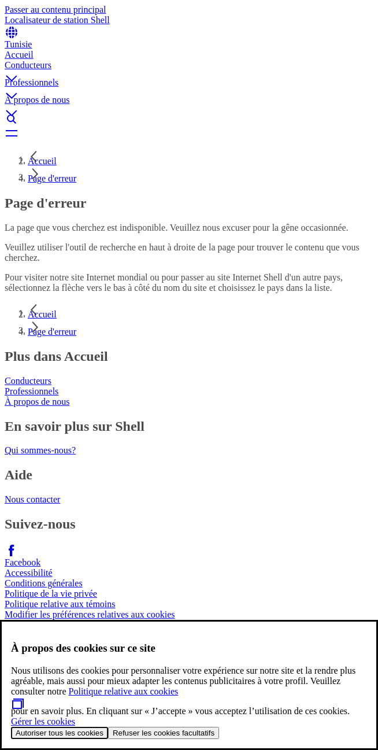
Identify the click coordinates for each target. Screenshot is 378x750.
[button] (189, 68)
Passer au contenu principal (55, 9)
